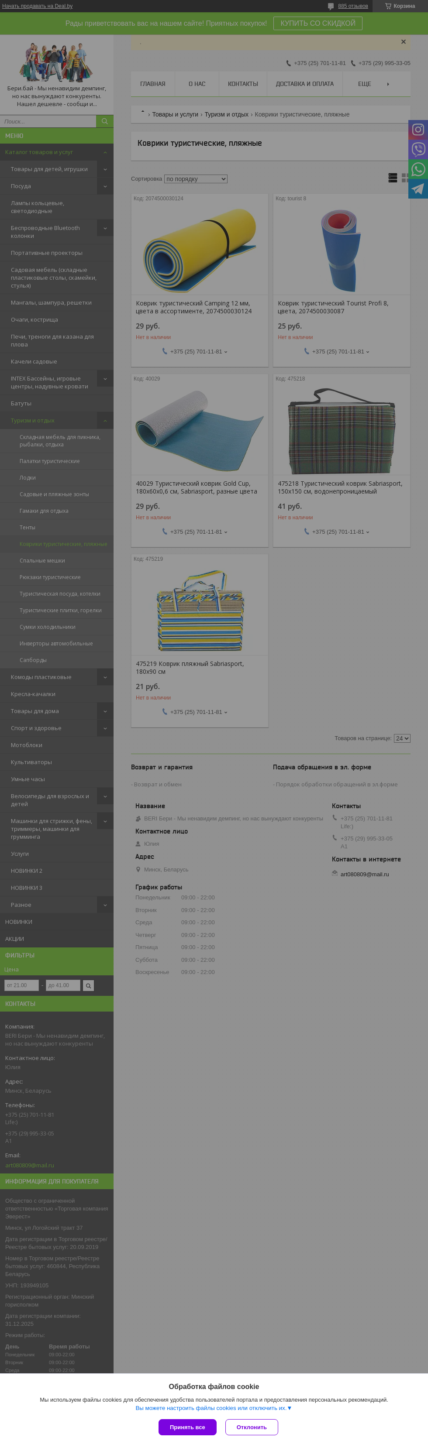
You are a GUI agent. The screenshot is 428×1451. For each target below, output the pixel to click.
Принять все (187, 1427)
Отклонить (252, 1427)
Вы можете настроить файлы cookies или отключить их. (210, 1408)
